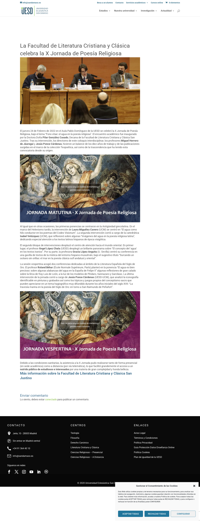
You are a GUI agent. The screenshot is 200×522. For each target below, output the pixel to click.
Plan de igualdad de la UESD (148, 457)
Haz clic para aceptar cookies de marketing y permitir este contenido (80, 188)
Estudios (103, 11)
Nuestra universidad (124, 11)
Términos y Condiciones (146, 438)
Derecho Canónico (80, 442)
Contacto (119, 3)
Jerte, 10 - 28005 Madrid (25, 433)
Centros (78, 425)
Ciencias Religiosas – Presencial (87, 452)
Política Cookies (142, 452)
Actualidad (166, 11)
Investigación (147, 11)
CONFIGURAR (183, 514)
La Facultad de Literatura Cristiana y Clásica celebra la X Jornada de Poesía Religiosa (75, 49)
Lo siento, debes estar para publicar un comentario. (54, 399)
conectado (51, 399)
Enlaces (141, 425)
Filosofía (75, 438)
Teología (75, 433)
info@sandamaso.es (23, 456)
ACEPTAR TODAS (130, 514)
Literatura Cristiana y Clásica (85, 447)
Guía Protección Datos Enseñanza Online (154, 447)
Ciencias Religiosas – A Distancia (87, 457)
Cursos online (157, 3)
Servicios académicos (136, 3)
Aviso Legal (139, 433)
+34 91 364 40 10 (21, 448)
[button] (194, 485)
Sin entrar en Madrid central (26, 441)
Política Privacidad (143, 442)
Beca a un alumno (105, 3)
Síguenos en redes (16, 465)
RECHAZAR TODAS (157, 514)
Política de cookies (168, 497)
